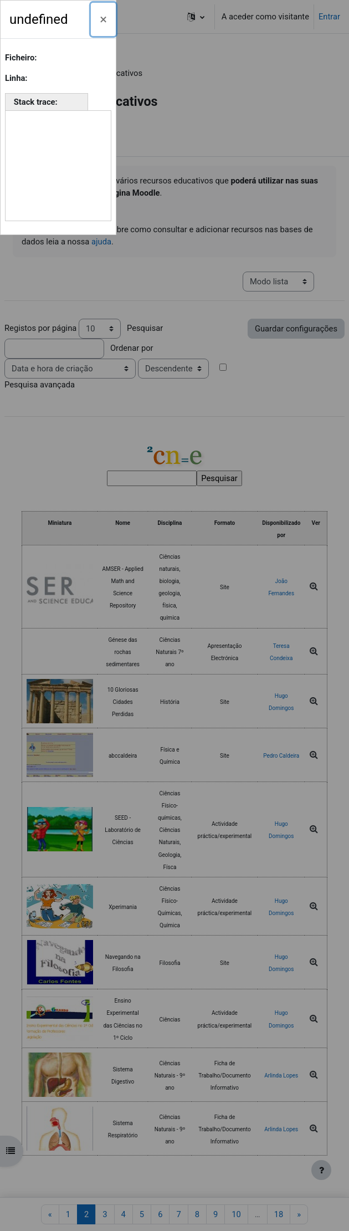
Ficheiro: (22, 58)
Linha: (17, 78)
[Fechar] (103, 19)
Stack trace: (37, 102)
